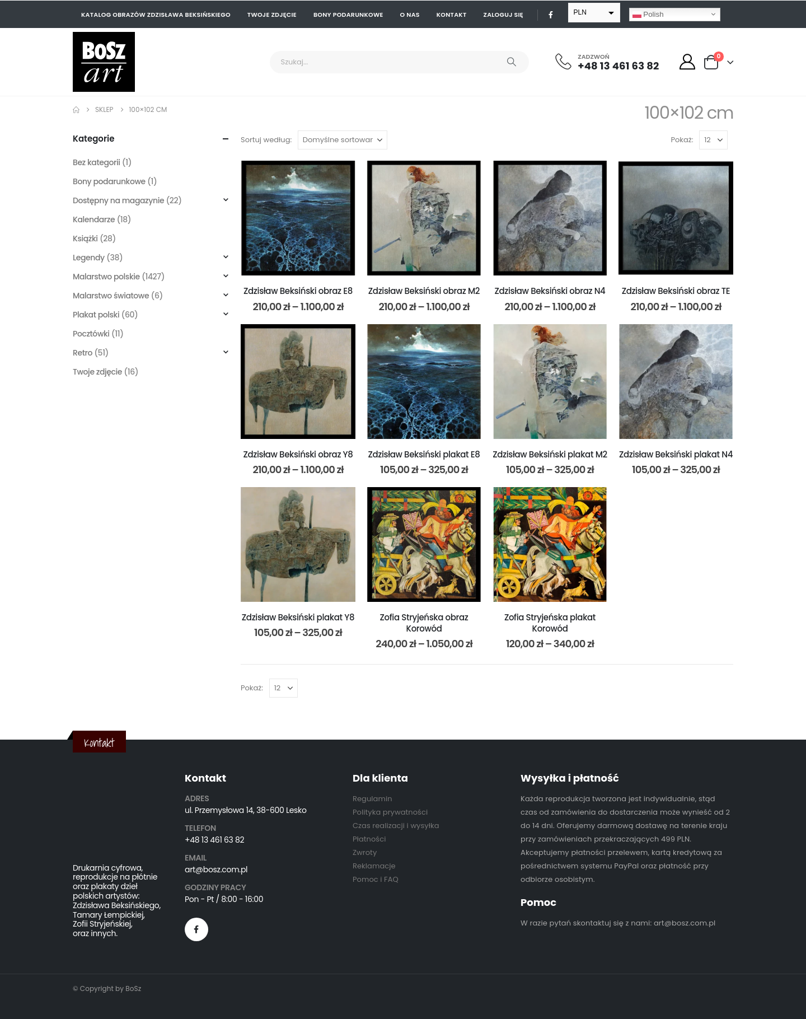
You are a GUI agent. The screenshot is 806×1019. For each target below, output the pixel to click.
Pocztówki (91, 333)
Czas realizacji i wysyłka (396, 825)
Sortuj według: (266, 139)
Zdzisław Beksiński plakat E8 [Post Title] (424, 454)
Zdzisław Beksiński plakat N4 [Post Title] (676, 454)
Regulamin (372, 798)
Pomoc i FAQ (376, 879)
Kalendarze (94, 219)
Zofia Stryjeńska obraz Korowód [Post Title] (424, 622)
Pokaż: (682, 139)
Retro (82, 352)
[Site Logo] (104, 62)
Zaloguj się (503, 14)
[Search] (511, 62)
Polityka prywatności (390, 812)
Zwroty (365, 852)
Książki (85, 238)
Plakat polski (96, 314)
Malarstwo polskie (106, 276)
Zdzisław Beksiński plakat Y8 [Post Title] (298, 617)
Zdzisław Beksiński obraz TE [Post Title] (676, 291)
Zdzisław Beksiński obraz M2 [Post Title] (424, 291)
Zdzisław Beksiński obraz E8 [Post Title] (298, 291)
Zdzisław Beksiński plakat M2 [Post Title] (550, 454)
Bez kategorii (96, 162)
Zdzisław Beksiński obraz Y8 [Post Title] (298, 454)
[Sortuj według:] (342, 139)
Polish (648, 14)
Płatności (369, 839)
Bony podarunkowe (348, 14)
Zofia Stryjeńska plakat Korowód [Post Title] (550, 622)
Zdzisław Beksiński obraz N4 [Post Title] (550, 291)
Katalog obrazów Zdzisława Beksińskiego (156, 14)
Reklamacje (374, 866)
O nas (410, 14)
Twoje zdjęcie (272, 14)
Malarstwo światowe (111, 295)
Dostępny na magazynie (118, 200)
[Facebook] (550, 14)
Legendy (89, 257)
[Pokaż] (713, 139)
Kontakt (452, 14)
